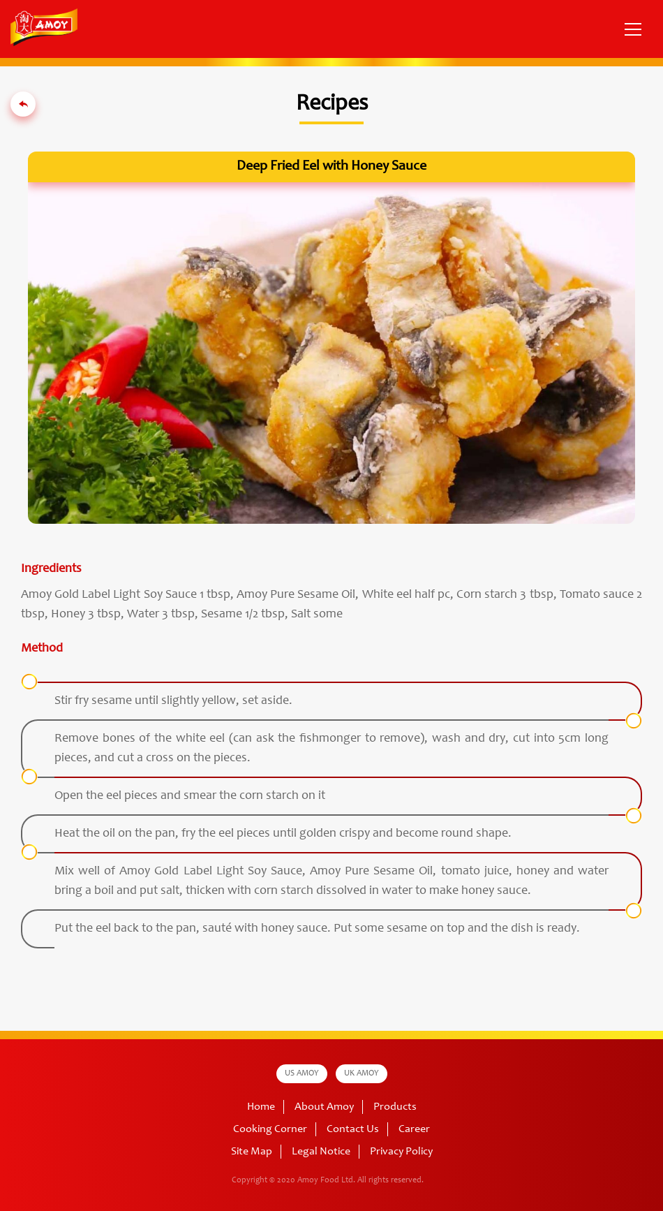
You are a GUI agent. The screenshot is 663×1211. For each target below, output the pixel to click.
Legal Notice (321, 1151)
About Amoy (324, 1107)
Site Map (251, 1151)
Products (395, 1107)
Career (414, 1129)
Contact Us (353, 1129)
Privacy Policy (401, 1151)
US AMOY (302, 1073)
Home (261, 1107)
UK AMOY (361, 1073)
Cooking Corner (270, 1129)
